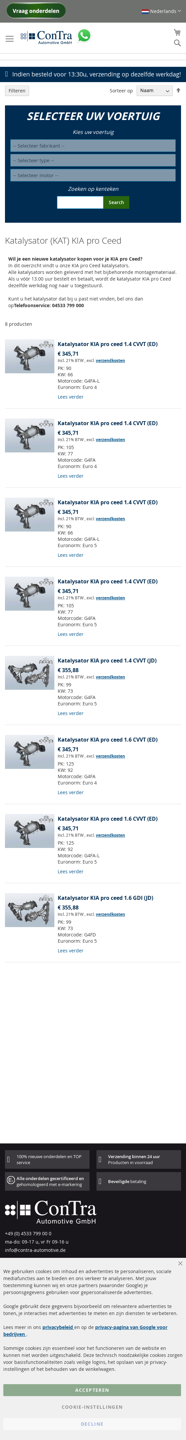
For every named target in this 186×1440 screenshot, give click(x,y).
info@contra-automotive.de (35, 1250)
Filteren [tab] (17, 90)
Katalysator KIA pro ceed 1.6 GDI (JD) (105, 897)
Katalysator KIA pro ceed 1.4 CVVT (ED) (107, 344)
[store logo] (46, 37)
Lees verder (71, 397)
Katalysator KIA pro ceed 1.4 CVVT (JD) (107, 660)
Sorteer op (121, 90)
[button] (161, 11)
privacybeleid (58, 1327)
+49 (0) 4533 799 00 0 (28, 1233)
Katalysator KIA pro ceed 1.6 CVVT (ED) (107, 739)
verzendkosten (110, 360)
